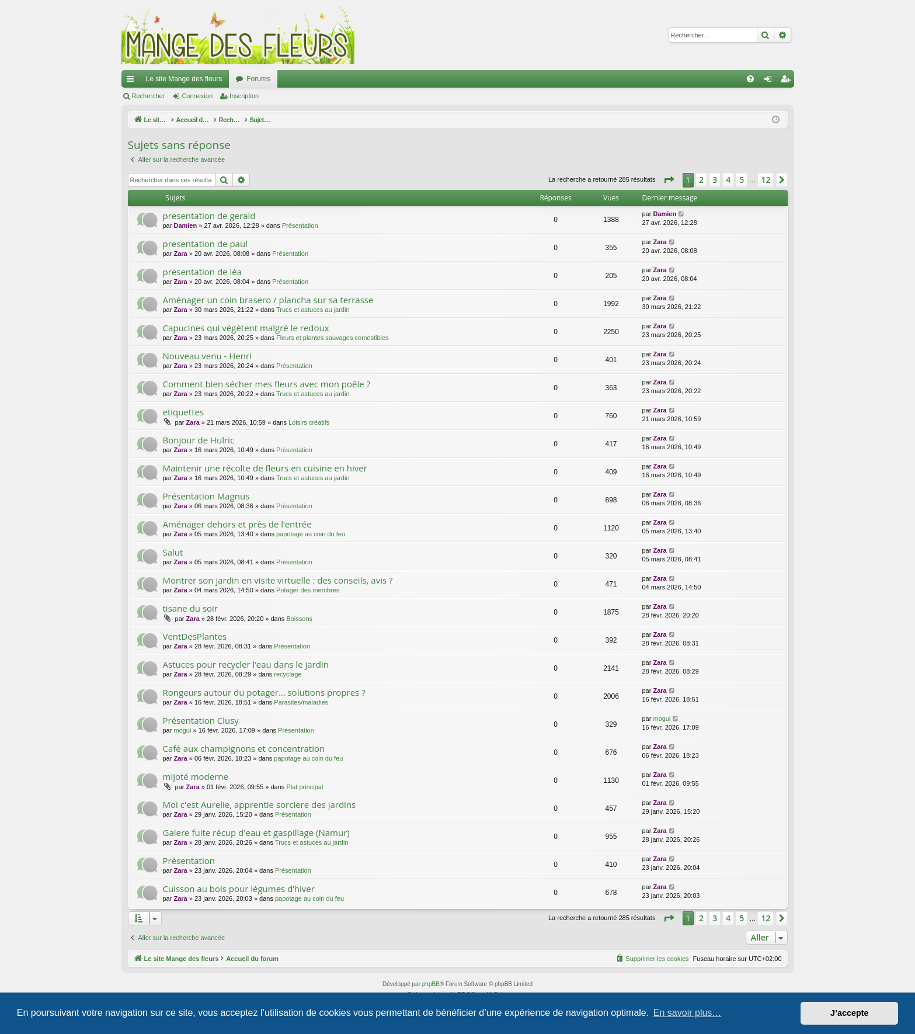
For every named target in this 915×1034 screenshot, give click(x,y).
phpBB (431, 984)
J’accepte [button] (849, 1013)
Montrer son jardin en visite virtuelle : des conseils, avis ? (278, 580)
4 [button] (728, 179)
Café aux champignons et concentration (244, 748)
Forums (258, 79)
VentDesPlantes (195, 636)
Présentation (300, 225)
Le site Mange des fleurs (184, 79)
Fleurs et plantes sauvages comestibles (332, 337)
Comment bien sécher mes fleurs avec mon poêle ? (267, 384)
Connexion (197, 95)
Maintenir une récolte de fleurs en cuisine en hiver (265, 468)
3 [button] (714, 179)
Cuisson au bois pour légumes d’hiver (239, 888)
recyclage (287, 674)
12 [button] (765, 179)
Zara (180, 253)
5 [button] (741, 179)
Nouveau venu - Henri (207, 356)
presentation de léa (202, 271)
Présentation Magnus (206, 496)
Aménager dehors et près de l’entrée (237, 524)
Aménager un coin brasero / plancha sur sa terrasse (268, 300)
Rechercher (148, 95)
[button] (668, 180)
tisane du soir (190, 608)
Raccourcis (132, 81)
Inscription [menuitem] (787, 81)
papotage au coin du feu (310, 533)
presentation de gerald (209, 215)
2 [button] (701, 179)
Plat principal (304, 786)
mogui (182, 730)
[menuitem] (750, 79)
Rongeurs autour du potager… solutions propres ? (264, 692)
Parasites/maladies (301, 702)
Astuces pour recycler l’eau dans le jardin (246, 664)
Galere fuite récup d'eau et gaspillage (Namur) (256, 832)
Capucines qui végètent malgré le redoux (246, 328)
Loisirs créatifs (308, 422)
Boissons (299, 618)
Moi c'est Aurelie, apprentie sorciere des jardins (259, 804)
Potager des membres (307, 590)
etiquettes (183, 412)
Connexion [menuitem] (770, 81)
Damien (185, 225)
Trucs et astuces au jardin (313, 309)
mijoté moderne (195, 776)
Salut (173, 552)
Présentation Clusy (201, 720)
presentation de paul (205, 243)
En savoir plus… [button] (687, 1013)
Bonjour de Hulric (199, 440)
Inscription (244, 95)
